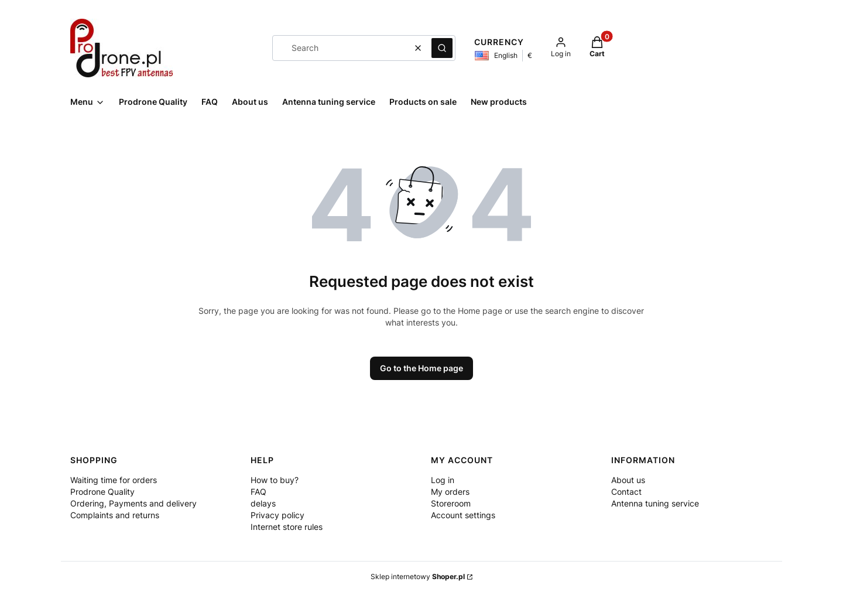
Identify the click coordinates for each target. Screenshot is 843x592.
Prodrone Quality (102, 492)
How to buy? (275, 480)
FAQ (258, 492)
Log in (442, 480)
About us (628, 480)
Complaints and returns (114, 515)
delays (263, 503)
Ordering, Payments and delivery (133, 503)
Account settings (463, 515)
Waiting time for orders (113, 480)
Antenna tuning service (655, 503)
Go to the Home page (421, 368)
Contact (626, 492)
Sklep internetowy (418, 576)
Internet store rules (287, 527)
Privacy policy (277, 515)
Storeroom (451, 503)
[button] (442, 48)
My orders (450, 492)
